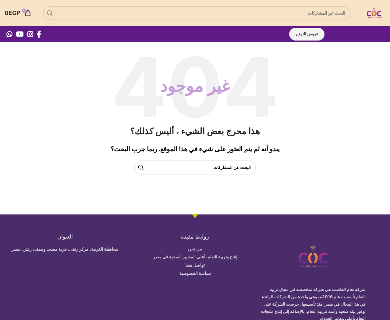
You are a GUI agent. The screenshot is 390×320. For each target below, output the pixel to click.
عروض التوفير (306, 33)
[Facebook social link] (39, 34)
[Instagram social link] (30, 34)
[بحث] (196, 13)
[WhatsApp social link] (9, 34)
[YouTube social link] (19, 34)
